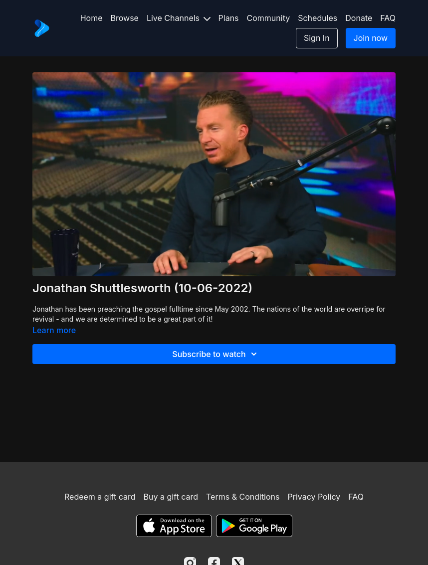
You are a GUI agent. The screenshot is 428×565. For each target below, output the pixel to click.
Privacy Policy (313, 497)
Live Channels (179, 18)
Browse (125, 18)
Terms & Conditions (242, 497)
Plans (228, 18)
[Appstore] (174, 526)
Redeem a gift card (99, 497)
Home (91, 18)
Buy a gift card (170, 497)
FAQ (388, 18)
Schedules (317, 18)
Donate (358, 18)
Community (268, 18)
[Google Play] (254, 526)
